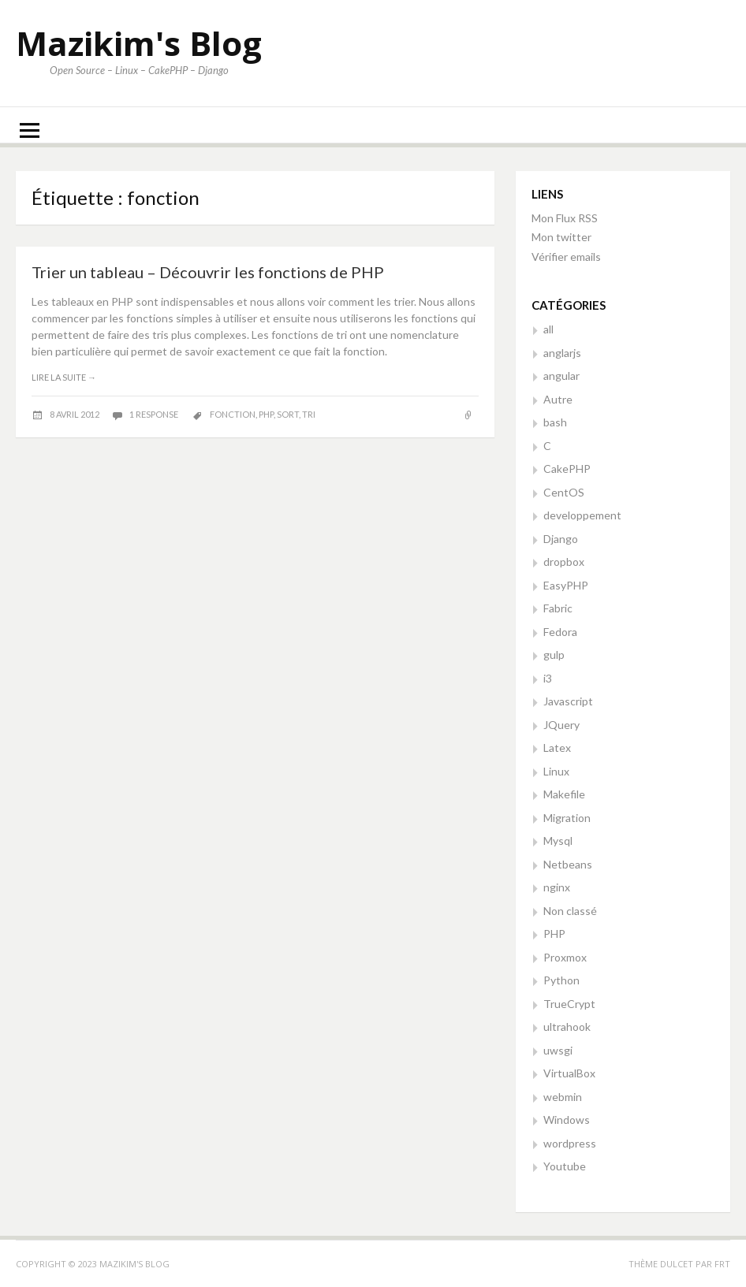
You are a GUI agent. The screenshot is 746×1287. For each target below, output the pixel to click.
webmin (562, 1096)
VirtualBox (569, 1073)
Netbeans (567, 864)
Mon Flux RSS (565, 218)
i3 (547, 678)
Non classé (570, 910)
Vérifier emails (566, 256)
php (266, 414)
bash (555, 422)
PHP (554, 933)
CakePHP (567, 468)
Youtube (564, 1166)
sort (288, 414)
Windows (566, 1119)
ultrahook (567, 1026)
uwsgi (558, 1050)
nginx (556, 887)
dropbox (563, 561)
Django (560, 538)
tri (308, 414)
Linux (556, 771)
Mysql (558, 840)
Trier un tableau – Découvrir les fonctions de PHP (208, 271)
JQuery (561, 724)
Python (561, 980)
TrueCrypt (569, 1003)
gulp (554, 654)
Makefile (564, 794)
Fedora (560, 631)
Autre (558, 399)
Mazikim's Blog (139, 42)
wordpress (569, 1143)
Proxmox (565, 957)
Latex (557, 747)
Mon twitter (561, 237)
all (548, 329)
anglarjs (562, 352)
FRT (722, 1264)
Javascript (568, 701)
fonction (233, 414)
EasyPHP (565, 585)
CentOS (563, 492)
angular (561, 375)
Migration (567, 817)
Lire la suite (64, 377)
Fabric (558, 608)
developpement (582, 515)
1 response (154, 414)
